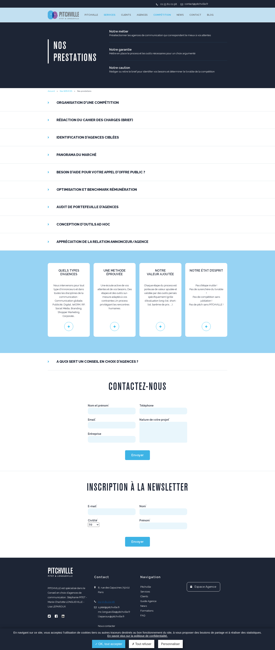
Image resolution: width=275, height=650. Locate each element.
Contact (195, 15)
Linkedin (63, 616)
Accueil (51, 91)
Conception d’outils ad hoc (83, 224)
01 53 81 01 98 (168, 4)
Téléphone (146, 405)
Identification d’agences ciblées (88, 137)
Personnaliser (170, 644)
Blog (210, 15)
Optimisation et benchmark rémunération (97, 189)
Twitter (49, 616)
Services (109, 15)
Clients (126, 15)
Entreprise (94, 433)
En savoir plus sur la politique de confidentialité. (137, 635)
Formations (146, 610)
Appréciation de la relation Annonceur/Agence (102, 242)
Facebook (56, 616)
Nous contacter (106, 626)
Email (92, 419)
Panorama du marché (76, 155)
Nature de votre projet (154, 419)
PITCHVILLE (63, 15)
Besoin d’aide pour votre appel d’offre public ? (101, 172)
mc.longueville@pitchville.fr (114, 611)
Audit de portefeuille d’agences (87, 207)
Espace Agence (205, 586)
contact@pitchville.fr (196, 3)
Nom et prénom (98, 405)
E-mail (92, 506)
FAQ (142, 615)
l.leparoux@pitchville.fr (111, 616)
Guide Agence (148, 601)
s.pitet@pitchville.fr (109, 607)
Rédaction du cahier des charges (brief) (95, 120)
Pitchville (91, 15)
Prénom (144, 520)
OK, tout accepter (108, 644)
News (180, 15)
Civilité (93, 520)
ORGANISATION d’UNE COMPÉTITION (88, 103)
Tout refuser (141, 644)
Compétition (162, 15)
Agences (142, 15)
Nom (142, 506)
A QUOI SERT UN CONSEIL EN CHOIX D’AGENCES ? (97, 361)
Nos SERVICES (66, 91)
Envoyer (137, 455)
